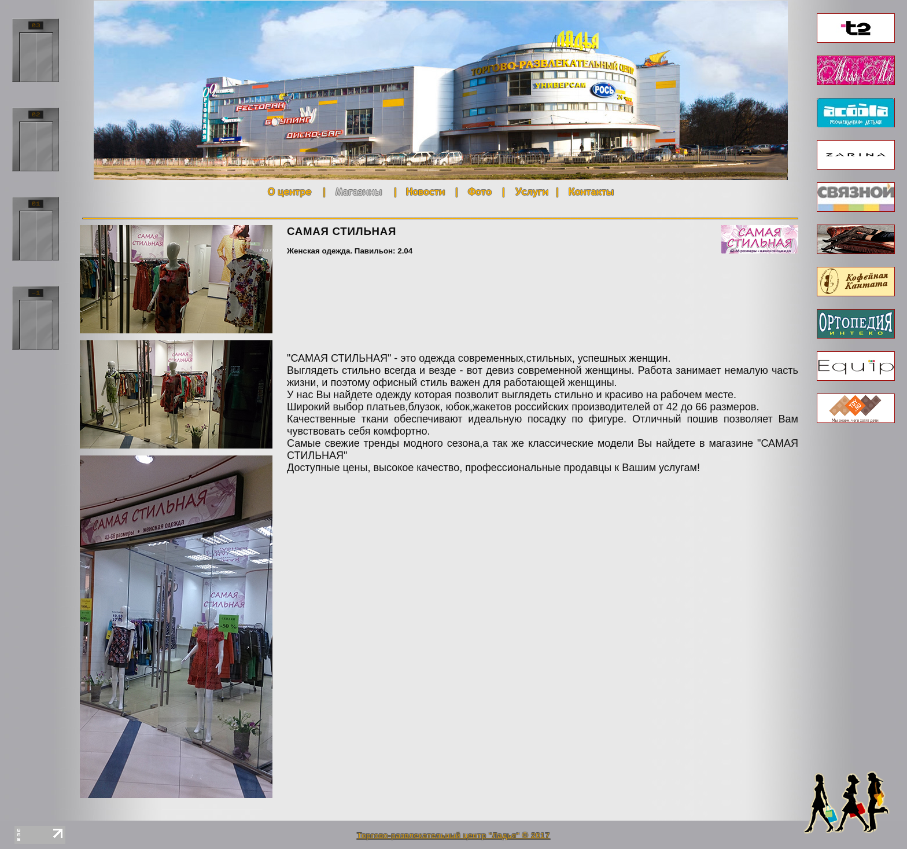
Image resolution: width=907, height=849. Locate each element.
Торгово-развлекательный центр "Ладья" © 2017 (453, 835)
